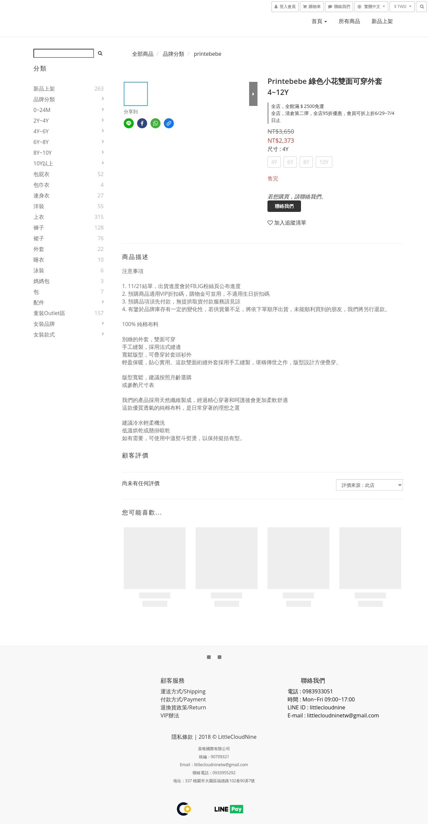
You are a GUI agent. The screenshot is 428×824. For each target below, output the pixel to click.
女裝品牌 (44, 323)
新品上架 (382, 21)
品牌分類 (44, 99)
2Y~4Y (40, 120)
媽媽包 (41, 281)
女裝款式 (44, 334)
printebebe (207, 53)
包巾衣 (41, 184)
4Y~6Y (40, 131)
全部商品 (142, 53)
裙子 (38, 238)
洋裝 (38, 206)
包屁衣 (41, 174)
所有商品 (349, 21)
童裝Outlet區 (49, 313)
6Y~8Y (40, 142)
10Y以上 (43, 163)
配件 (38, 302)
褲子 (38, 227)
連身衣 (41, 195)
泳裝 (38, 270)
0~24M (41, 110)
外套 (38, 249)
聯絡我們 (284, 206)
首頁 (319, 21)
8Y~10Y (42, 152)
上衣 (38, 217)
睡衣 (38, 259)
